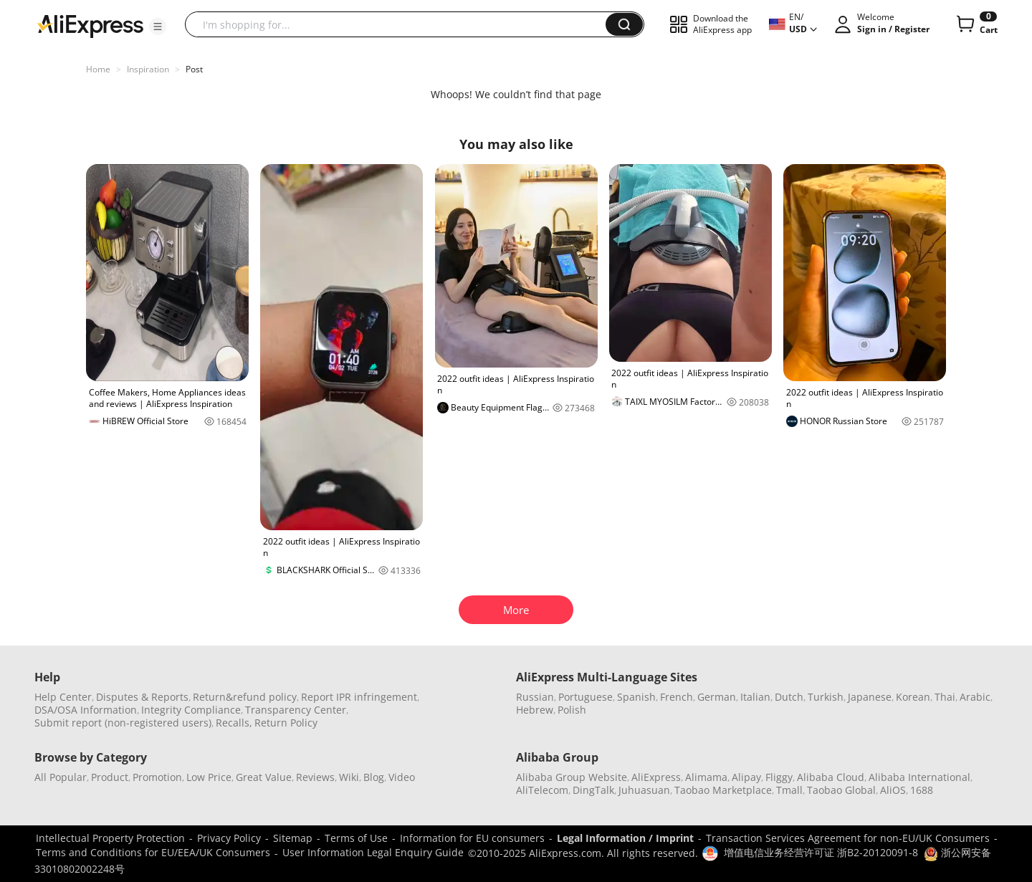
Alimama (706, 777)
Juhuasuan (644, 790)
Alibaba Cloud (830, 777)
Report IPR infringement (359, 697)
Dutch (789, 697)
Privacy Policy (229, 838)
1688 (921, 790)
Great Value (264, 777)
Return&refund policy (245, 697)
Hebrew (534, 709)
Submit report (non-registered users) (122, 722)
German (716, 697)
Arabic (975, 697)
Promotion (157, 777)
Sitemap (292, 838)
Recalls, (234, 722)
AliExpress (656, 777)
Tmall (789, 790)
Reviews (315, 777)
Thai (945, 697)
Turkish (826, 697)
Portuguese (585, 697)
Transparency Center (295, 709)
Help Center (63, 697)
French (676, 697)
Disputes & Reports (142, 697)
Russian (535, 697)
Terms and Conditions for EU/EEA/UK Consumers (153, 852)
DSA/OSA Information (85, 709)
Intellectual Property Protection (110, 838)
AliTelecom (542, 790)
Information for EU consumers (472, 838)
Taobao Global (841, 790)
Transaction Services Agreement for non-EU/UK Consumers (848, 838)
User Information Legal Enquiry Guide (373, 852)
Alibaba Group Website (571, 777)
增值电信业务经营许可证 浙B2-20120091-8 (821, 852)
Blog (373, 777)
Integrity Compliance (191, 709)
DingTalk (593, 790)
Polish (572, 709)
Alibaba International (919, 777)
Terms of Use (356, 838)
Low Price (208, 777)
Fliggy (779, 777)
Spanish (636, 697)
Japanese (870, 697)
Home (98, 69)
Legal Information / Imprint (625, 838)
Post (194, 69)
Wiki (349, 777)
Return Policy (285, 722)
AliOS (893, 790)
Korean (913, 697)
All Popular (60, 777)
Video (401, 777)
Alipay (746, 777)
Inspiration (148, 69)
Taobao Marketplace (723, 790)
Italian (755, 697)
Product (109, 777)
